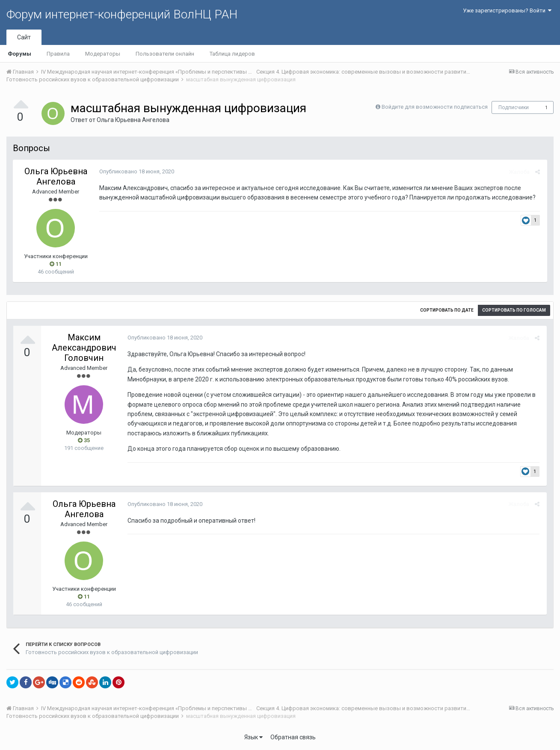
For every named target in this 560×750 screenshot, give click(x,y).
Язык (253, 737)
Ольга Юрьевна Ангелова (133, 119)
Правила (58, 54)
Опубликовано (135, 171)
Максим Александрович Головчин (84, 347)
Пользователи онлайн (165, 54)
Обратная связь (293, 737)
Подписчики (513, 107)
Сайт (24, 37)
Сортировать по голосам (514, 310)
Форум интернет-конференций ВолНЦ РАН (121, 14)
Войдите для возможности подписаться (435, 107)
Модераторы (102, 54)
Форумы (19, 54)
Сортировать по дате (447, 310)
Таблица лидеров (232, 54)
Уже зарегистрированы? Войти (507, 10)
